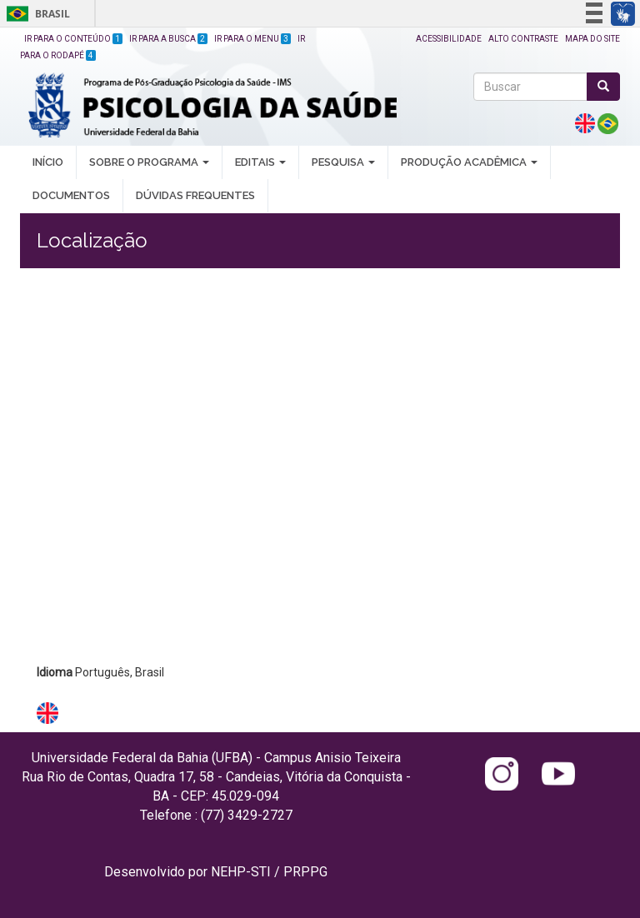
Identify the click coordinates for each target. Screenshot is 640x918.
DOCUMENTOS (71, 195)
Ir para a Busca (168, 38)
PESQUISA (343, 162)
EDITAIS (260, 162)
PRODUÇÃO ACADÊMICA (469, 162)
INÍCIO (47, 162)
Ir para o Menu (252, 38)
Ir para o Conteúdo (73, 38)
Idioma (54, 672)
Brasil (35, 14)
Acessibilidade (449, 38)
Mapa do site (592, 38)
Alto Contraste (523, 38)
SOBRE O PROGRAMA (149, 162)
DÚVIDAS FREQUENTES (195, 195)
